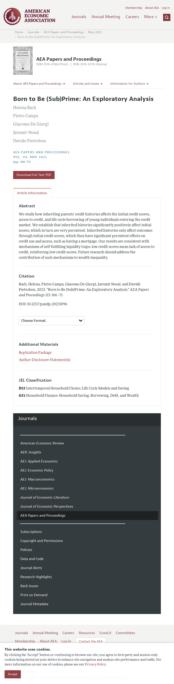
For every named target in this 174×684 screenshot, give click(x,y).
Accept (12, 674)
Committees (125, 633)
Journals (78, 16)
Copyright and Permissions (41, 541)
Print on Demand (33, 595)
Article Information (32, 193)
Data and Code (32, 559)
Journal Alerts (31, 568)
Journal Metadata (34, 604)
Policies (26, 550)
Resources (87, 633)
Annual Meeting (106, 16)
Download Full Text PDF (34, 175)
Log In (166, 8)
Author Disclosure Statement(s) (44, 360)
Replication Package (35, 353)
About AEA (152, 8)
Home (19, 32)
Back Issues (29, 586)
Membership (134, 8)
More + (150, 16)
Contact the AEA (91, 641)
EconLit (105, 633)
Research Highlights (36, 577)
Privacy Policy (95, 664)
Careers (132, 16)
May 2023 (95, 32)
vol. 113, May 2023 (30, 157)
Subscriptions (31, 532)
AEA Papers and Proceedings (64, 32)
